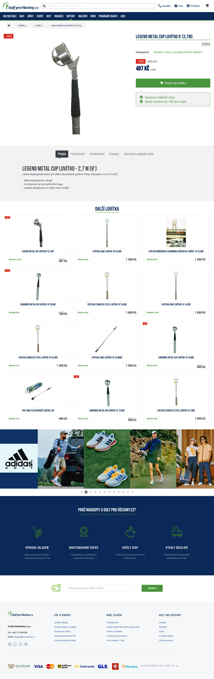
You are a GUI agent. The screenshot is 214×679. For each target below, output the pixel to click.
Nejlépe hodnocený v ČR (158, 666)
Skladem (178, 52)
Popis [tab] (62, 154)
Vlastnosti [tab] (78, 154)
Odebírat (152, 588)
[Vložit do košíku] (173, 83)
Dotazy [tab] (114, 154)
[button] (81, 492)
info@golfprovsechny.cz (24, 637)
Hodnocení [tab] (97, 154)
